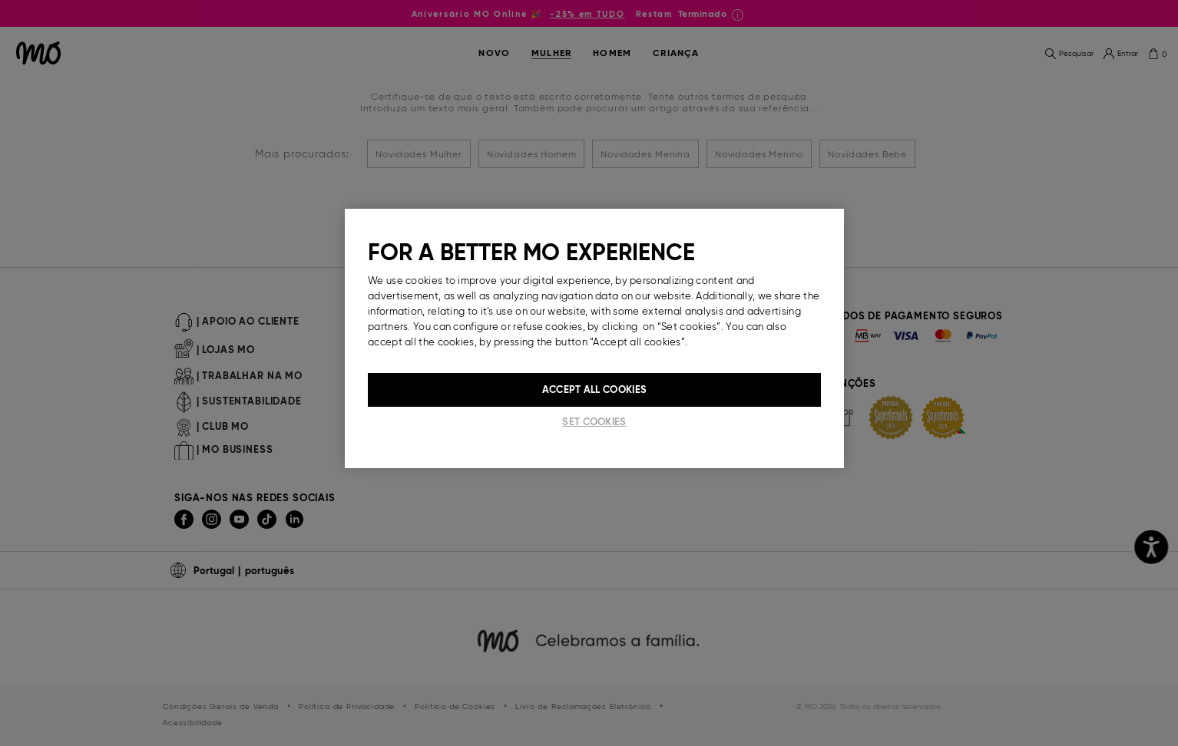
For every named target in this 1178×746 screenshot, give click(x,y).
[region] (594, 338)
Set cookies (594, 421)
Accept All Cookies (594, 389)
